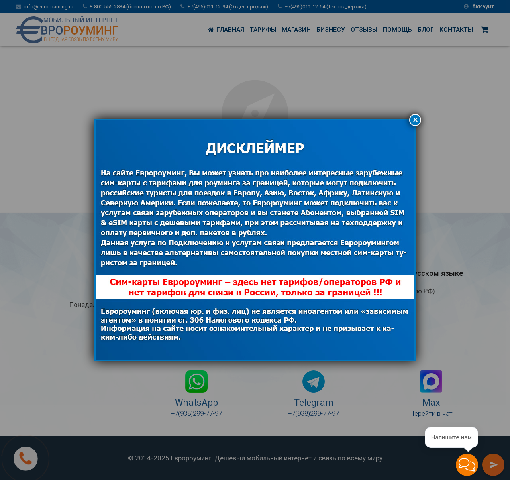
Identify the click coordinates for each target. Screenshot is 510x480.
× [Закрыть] (415, 120)
